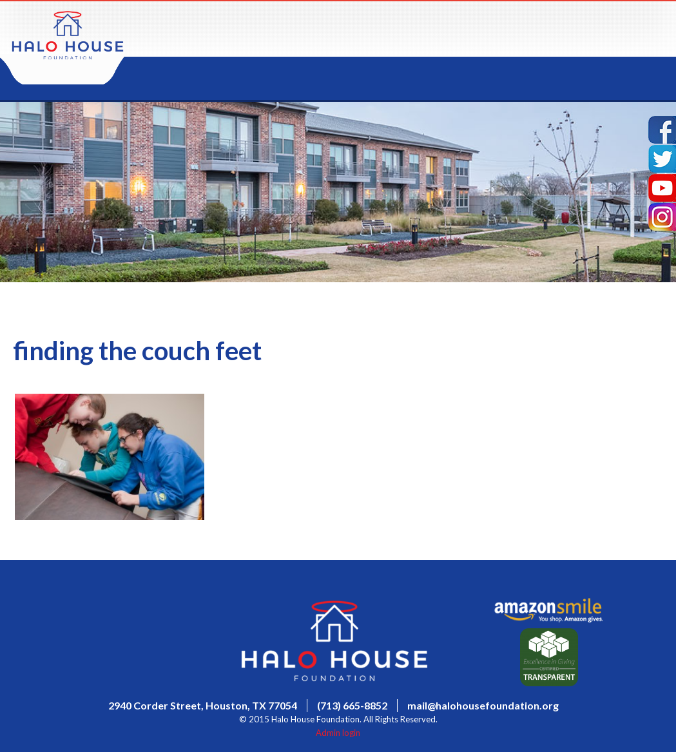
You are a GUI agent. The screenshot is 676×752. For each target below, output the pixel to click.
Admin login (338, 733)
